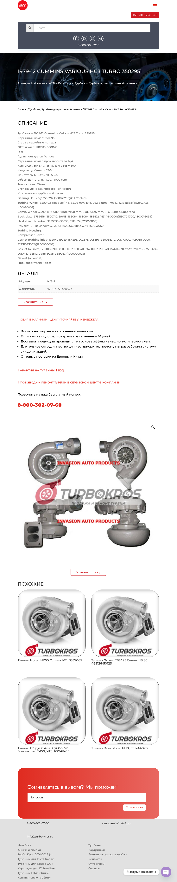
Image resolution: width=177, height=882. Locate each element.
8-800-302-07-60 (40, 405)
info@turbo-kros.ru (40, 836)
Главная (22, 109)
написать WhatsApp (116, 823)
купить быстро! (145, 15)
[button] (153, 427)
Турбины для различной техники (113, 83)
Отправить (134, 807)
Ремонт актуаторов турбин (107, 854)
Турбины (81, 83)
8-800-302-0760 (88, 45)
